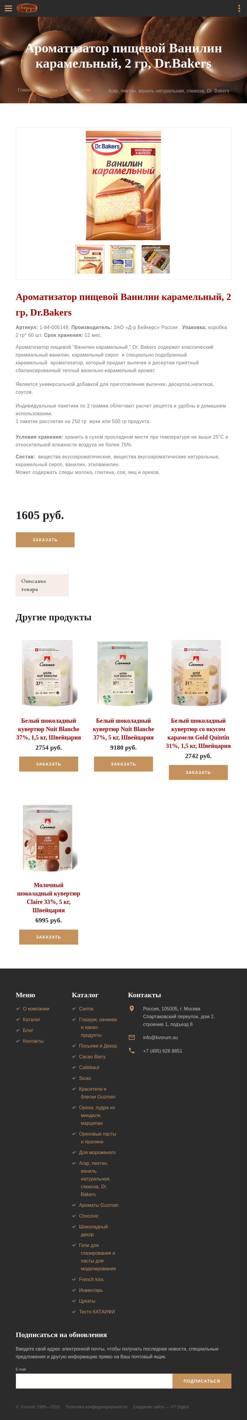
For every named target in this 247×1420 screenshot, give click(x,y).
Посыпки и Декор (98, 1039)
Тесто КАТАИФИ (97, 1304)
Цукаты (87, 1294)
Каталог (83, 90)
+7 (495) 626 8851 (162, 1044)
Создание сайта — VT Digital (161, 1400)
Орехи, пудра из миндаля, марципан (97, 1108)
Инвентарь (91, 1283)
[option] (123, 185)
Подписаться (202, 1374)
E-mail (21, 1362)
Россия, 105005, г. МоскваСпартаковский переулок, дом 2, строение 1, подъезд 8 (179, 1009)
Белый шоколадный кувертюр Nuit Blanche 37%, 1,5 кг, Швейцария (48, 722)
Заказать (45, 540)
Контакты (33, 1034)
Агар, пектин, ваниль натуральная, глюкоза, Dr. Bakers (94, 1172)
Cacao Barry (92, 1049)
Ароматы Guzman (99, 1198)
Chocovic (89, 1209)
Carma (86, 1001)
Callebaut (89, 1060)
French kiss (91, 1272)
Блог (28, 1023)
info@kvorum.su (160, 1030)
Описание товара (44, 582)
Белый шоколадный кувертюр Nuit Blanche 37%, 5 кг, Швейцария (123, 722)
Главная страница (37, 90)
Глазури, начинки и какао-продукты (98, 1020)
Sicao (85, 1071)
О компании (36, 1001)
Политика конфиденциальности (96, 1400)
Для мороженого (97, 1145)
